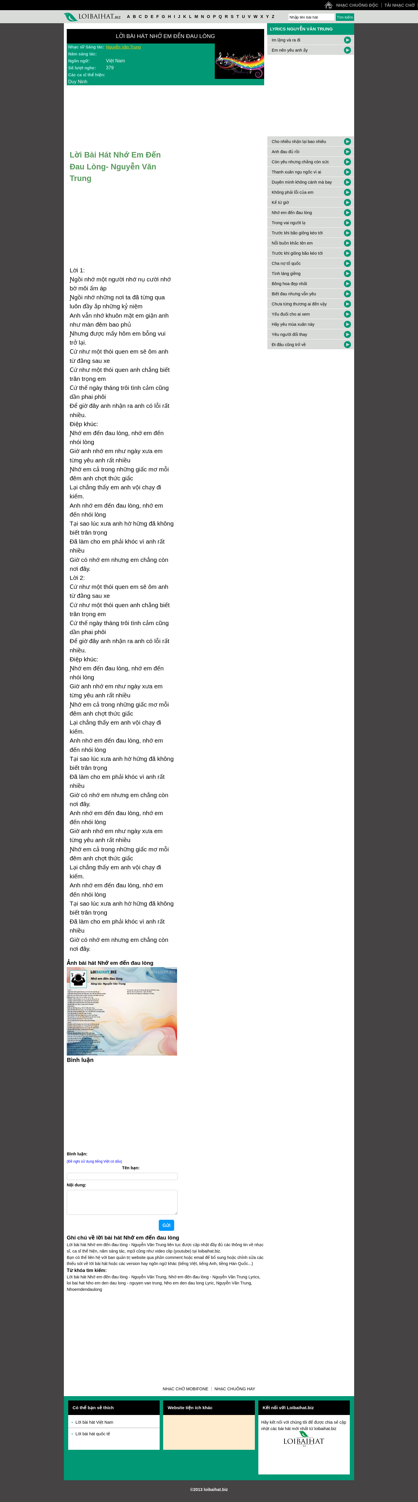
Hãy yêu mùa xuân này (293, 324)
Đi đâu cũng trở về (289, 344)
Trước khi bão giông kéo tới (297, 233)
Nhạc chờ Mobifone (185, 1393)
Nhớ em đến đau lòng (292, 212)
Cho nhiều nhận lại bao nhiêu (299, 141)
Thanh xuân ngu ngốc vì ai (296, 172)
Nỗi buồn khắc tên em (292, 243)
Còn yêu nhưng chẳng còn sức (300, 162)
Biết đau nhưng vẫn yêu (294, 294)
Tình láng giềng (286, 273)
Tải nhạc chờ (400, 5)
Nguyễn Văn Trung (123, 47)
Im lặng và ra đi (286, 40)
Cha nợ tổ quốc (286, 263)
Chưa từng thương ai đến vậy (299, 304)
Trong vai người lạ (288, 222)
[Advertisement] (122, 1106)
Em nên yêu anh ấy (290, 50)
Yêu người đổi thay (289, 334)
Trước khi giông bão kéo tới (297, 253)
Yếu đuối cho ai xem (291, 314)
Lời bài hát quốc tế (92, 1438)
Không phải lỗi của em (293, 192)
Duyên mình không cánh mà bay (302, 182)
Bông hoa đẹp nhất (289, 283)
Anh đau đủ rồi (285, 151)
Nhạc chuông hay (235, 1393)
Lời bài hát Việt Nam (94, 1427)
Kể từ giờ (280, 202)
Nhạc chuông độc (357, 5)
